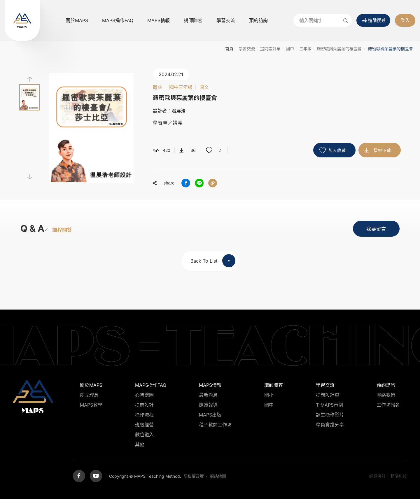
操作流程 (144, 415)
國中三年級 (180, 87)
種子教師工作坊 (215, 425)
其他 (139, 444)
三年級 (305, 48)
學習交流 (225, 20)
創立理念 (89, 395)
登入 (405, 20)
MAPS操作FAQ (117, 20)
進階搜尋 (377, 20)
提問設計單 (270, 48)
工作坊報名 (388, 405)
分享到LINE (199, 183)
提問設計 (144, 405)
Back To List (212, 260)
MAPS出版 (210, 415)
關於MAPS (77, 20)
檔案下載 (382, 150)
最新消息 (208, 395)
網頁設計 (377, 476)
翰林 (157, 87)
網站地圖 (218, 476)
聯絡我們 (386, 395)
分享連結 (212, 183)
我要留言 (376, 229)
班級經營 (144, 425)
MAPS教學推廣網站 (22, 20)
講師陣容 (193, 20)
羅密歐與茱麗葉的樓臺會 (339, 48)
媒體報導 (208, 405)
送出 (345, 20)
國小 (269, 395)
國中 (290, 48)
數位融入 (144, 434)
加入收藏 (337, 150)
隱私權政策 (193, 476)
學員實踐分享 (330, 425)
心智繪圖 (144, 395)
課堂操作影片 (330, 415)
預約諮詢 (258, 20)
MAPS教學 (91, 405)
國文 (204, 87)
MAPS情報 (158, 20)
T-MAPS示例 (329, 405)
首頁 (229, 48)
